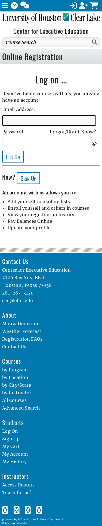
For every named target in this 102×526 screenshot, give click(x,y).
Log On (10, 431)
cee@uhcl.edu (17, 300)
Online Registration (32, 56)
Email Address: (18, 109)
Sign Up (11, 438)
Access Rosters (18, 485)
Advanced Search (21, 408)
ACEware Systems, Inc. (52, 519)
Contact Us (14, 346)
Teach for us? (17, 492)
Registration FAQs (22, 339)
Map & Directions (21, 323)
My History (14, 461)
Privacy (7, 523)
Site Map (22, 523)
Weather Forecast (21, 331)
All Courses (14, 400)
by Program (15, 369)
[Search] (95, 42)
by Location (15, 377)
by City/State (16, 385)
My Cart (11, 446)
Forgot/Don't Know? (73, 131)
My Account (15, 454)
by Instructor (16, 392)
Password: (13, 131)
